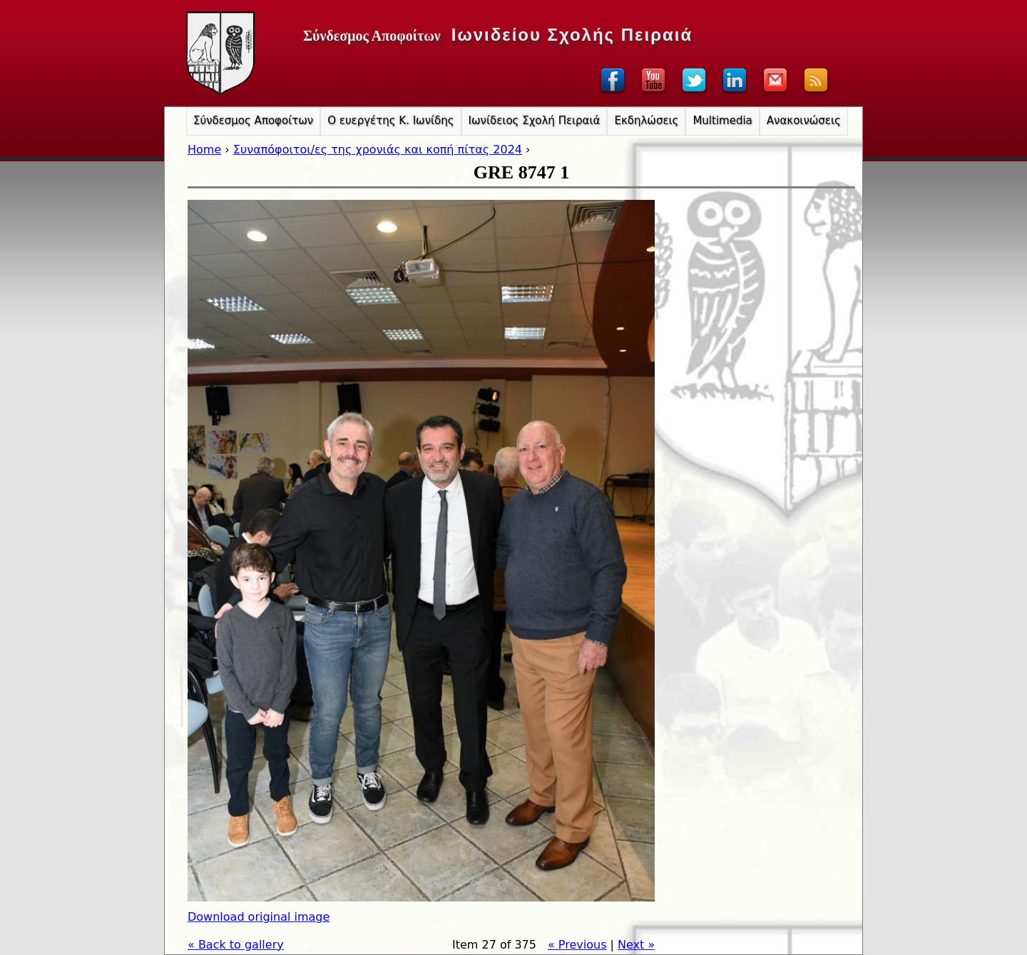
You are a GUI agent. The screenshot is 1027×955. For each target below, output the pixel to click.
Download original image (258, 917)
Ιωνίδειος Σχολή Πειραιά (535, 120)
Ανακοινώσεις (804, 120)
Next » (636, 944)
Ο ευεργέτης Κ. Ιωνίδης (390, 120)
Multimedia (722, 120)
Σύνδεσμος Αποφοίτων (253, 120)
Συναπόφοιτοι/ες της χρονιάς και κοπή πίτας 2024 (377, 149)
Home (204, 149)
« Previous (577, 944)
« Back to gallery (236, 944)
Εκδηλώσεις (646, 120)
